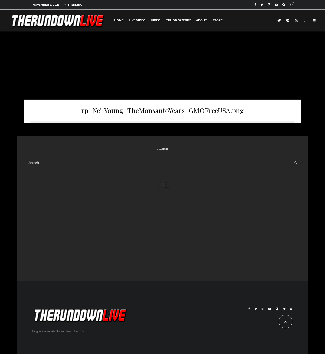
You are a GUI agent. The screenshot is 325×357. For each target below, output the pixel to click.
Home (118, 20)
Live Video (137, 20)
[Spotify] (287, 20)
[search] (295, 165)
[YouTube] (276, 4)
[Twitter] (262, 4)
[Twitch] (277, 312)
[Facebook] (255, 4)
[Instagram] (269, 4)
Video (155, 20)
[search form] (157, 165)
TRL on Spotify (178, 20)
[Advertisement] (162, 65)
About (201, 20)
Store (217, 20)
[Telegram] (278, 20)
